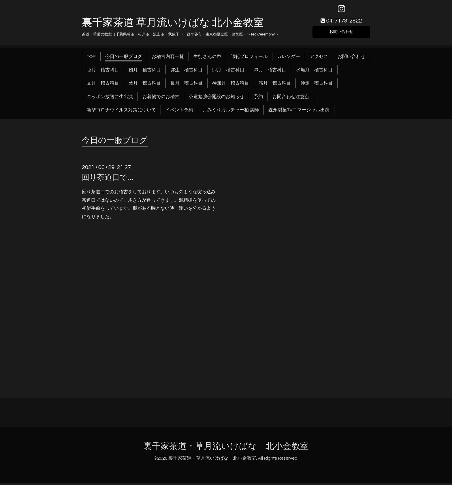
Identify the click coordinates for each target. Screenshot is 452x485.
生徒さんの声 (207, 59)
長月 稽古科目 (186, 85)
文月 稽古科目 (103, 85)
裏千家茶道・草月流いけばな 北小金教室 (226, 448)
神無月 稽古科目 (230, 85)
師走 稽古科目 (316, 85)
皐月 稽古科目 (270, 72)
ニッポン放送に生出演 (110, 99)
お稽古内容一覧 (168, 59)
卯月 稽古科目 (228, 72)
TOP (91, 59)
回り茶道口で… (107, 179)
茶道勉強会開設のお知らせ (216, 99)
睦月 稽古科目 (103, 72)
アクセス (319, 59)
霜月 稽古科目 (275, 85)
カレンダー (288, 59)
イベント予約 (179, 112)
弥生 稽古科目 (186, 72)
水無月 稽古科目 (314, 72)
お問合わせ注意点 (290, 99)
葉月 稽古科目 (145, 85)
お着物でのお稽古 (160, 99)
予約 (258, 99)
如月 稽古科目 (145, 72)
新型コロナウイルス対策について (121, 112)
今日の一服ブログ (123, 59)
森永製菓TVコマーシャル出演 (298, 112)
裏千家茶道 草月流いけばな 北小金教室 (173, 25)
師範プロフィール (249, 59)
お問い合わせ (341, 33)
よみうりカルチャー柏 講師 (231, 112)
